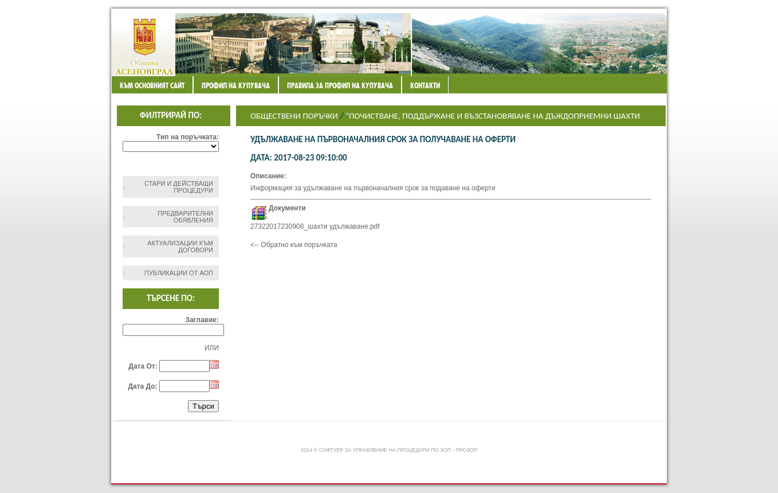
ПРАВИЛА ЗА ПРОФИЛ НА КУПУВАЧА (340, 85)
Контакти (425, 85)
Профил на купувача (236, 85)
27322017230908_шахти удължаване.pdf (315, 226)
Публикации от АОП (178, 272)
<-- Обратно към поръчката (293, 245)
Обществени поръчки (294, 116)
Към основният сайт (152, 85)
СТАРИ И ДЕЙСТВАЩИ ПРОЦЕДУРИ (178, 187)
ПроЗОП (466, 450)
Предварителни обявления (185, 217)
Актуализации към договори (180, 246)
